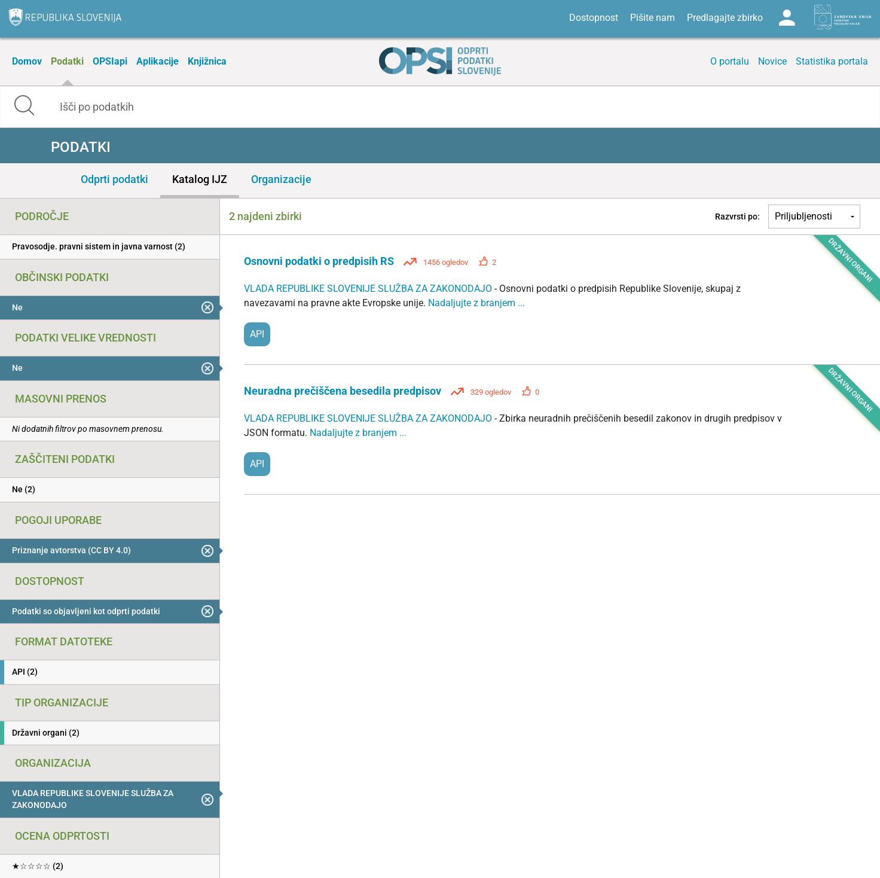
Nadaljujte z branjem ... (476, 303)
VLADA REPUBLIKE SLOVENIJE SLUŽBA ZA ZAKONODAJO (369, 288)
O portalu (729, 61)
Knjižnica (207, 61)
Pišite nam (652, 17)
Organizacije (281, 179)
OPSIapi (110, 61)
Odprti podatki (114, 179)
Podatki (67, 61)
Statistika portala (832, 61)
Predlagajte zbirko (725, 17)
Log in (787, 18)
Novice (772, 61)
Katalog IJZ (199, 179)
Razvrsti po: (737, 216)
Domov (27, 61)
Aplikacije (157, 61)
